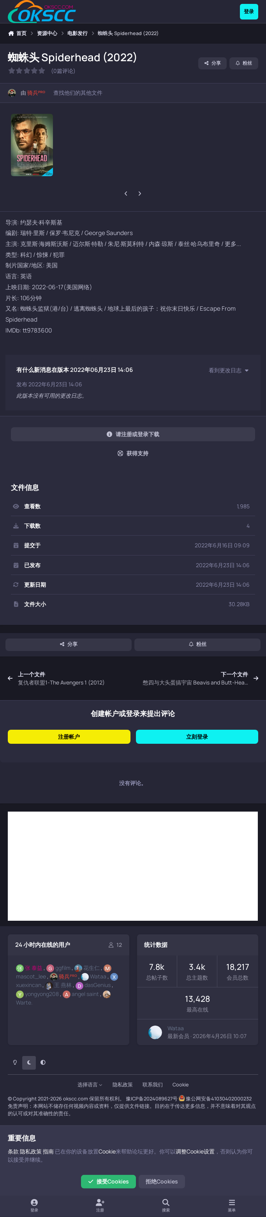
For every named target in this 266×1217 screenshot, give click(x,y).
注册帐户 (69, 736)
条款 (13, 1151)
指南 (48, 1151)
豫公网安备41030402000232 (219, 1098)
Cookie (180, 1084)
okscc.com (75, 1098)
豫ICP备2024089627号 (152, 1098)
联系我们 (153, 1084)
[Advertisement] (133, 866)
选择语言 (90, 1084)
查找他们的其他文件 (77, 92)
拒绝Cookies (162, 1181)
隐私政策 (123, 1084)
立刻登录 (197, 736)
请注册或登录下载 (133, 434)
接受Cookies (108, 1181)
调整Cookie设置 (195, 1151)
